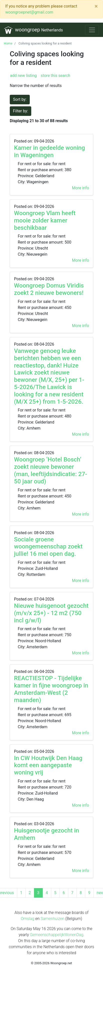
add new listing (23, 75)
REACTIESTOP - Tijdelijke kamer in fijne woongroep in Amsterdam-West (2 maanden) (51, 689)
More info (80, 188)
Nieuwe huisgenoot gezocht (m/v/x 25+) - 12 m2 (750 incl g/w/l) (51, 613)
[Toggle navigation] (92, 30)
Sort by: (19, 99)
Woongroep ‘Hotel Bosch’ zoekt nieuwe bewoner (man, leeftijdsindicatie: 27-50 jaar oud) (50, 470)
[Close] (96, 6)
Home (8, 43)
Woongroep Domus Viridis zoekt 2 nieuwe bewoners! (49, 289)
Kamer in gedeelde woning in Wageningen (49, 151)
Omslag (27, 918)
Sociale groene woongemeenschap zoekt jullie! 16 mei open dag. (48, 547)
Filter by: (20, 111)
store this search (55, 75)
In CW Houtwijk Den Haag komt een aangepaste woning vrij (48, 765)
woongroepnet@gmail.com (29, 12)
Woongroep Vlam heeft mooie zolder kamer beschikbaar (45, 220)
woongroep (33, 30)
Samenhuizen (52, 918)
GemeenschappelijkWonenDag (57, 934)
